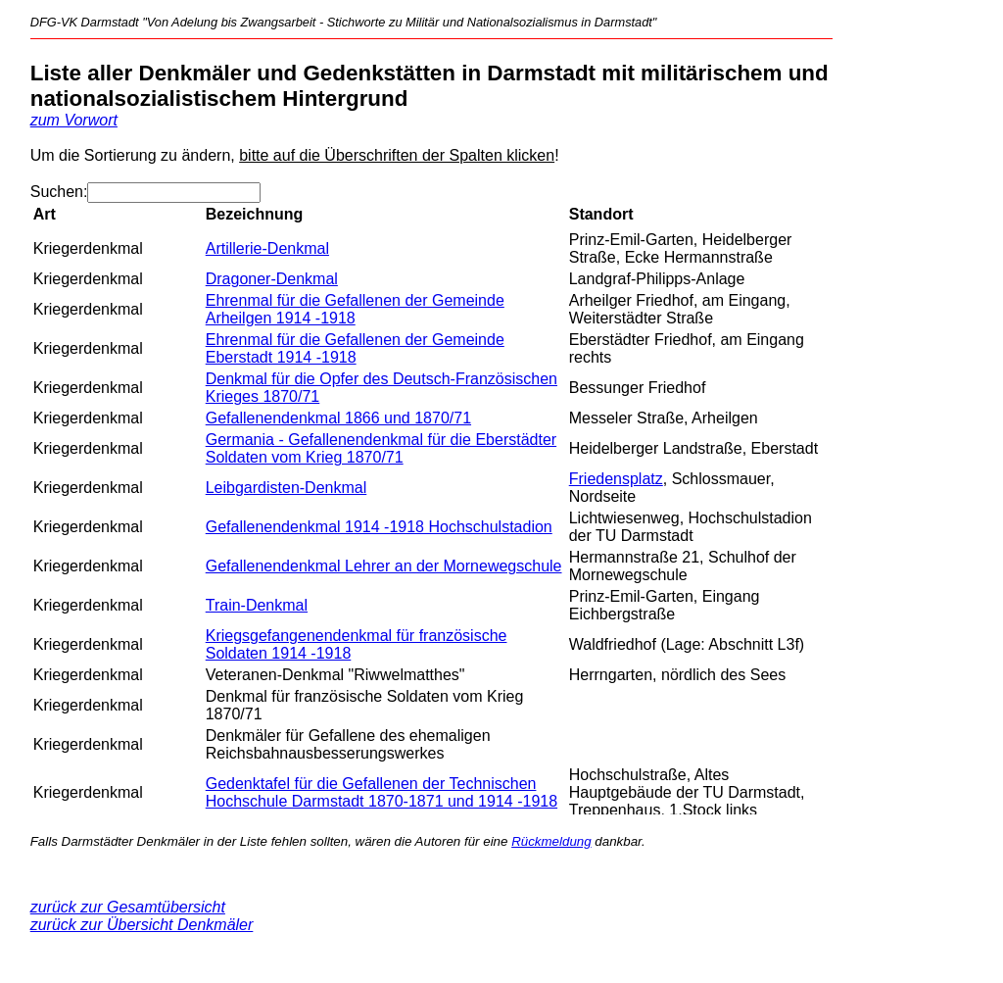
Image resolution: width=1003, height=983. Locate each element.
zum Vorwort (74, 120)
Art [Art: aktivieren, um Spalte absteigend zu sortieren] (44, 214)
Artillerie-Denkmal (267, 248)
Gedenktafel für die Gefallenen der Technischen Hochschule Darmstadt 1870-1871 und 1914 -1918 (381, 792)
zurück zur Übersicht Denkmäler (142, 924)
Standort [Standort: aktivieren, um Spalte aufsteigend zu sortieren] (601, 214)
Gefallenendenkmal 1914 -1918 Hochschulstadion (379, 526)
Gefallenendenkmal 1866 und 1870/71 (338, 418)
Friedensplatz (616, 478)
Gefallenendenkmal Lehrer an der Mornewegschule (384, 566)
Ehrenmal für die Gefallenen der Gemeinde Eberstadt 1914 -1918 (355, 348)
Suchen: (146, 191)
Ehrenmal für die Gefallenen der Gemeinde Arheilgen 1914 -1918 (355, 309)
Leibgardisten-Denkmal (286, 487)
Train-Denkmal (257, 605)
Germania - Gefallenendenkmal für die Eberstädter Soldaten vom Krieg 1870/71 (381, 448)
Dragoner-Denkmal (272, 278)
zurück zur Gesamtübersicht (127, 907)
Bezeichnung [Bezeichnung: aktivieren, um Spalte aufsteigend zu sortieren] (255, 214)
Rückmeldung (551, 841)
